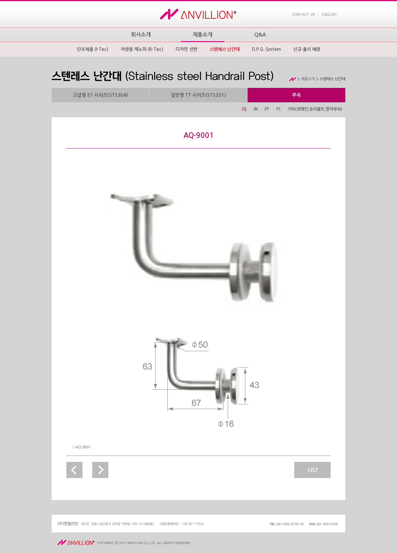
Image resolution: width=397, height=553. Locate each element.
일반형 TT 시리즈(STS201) (198, 95)
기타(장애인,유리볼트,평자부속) (314, 109)
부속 (296, 95)
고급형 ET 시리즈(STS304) (100, 95)
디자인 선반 (186, 49)
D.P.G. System (266, 49)
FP (267, 109)
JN (255, 109)
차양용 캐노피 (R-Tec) (142, 49)
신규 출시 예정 (306, 49)
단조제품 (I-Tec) (92, 49)
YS (278, 109)
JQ (243, 109)
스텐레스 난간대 (225, 49)
